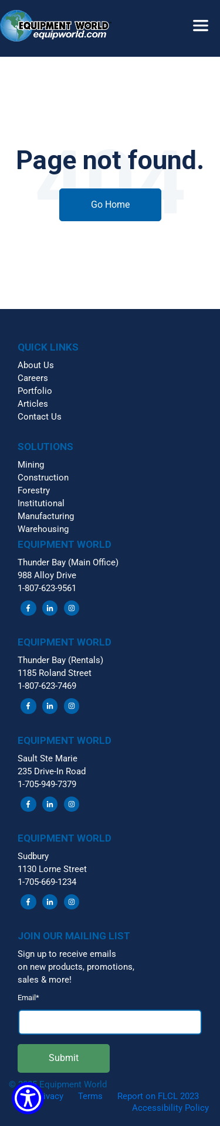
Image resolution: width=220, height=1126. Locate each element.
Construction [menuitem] (43, 477)
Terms (90, 1096)
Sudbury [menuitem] (33, 856)
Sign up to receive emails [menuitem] (67, 954)
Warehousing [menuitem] (43, 529)
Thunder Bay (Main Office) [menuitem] (68, 562)
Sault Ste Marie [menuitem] (47, 758)
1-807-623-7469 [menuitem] (47, 686)
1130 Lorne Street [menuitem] (52, 869)
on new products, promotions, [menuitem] (76, 967)
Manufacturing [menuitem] (46, 516)
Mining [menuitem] (31, 464)
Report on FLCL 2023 (158, 1096)
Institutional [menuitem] (41, 503)
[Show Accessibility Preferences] (28, 1098)
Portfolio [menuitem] (35, 391)
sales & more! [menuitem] (45, 979)
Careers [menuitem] (33, 378)
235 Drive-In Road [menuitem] (52, 771)
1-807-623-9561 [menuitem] (47, 588)
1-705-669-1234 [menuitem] (47, 882)
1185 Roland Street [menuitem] (55, 673)
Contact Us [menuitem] (40, 416)
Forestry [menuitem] (34, 490)
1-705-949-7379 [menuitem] (47, 784)
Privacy (49, 1096)
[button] (110, 15)
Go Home (110, 204)
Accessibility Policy (170, 1108)
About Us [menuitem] (36, 365)
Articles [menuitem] (33, 404)
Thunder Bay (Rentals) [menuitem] (60, 660)
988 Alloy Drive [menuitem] (47, 575)
